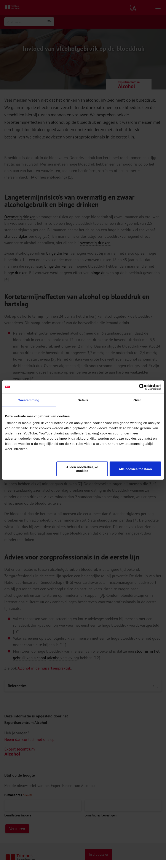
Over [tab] (137, 400)
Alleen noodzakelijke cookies (82, 469)
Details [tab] (83, 400)
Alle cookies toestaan (135, 469)
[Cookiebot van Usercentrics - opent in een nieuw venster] (142, 387)
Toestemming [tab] (29, 400)
